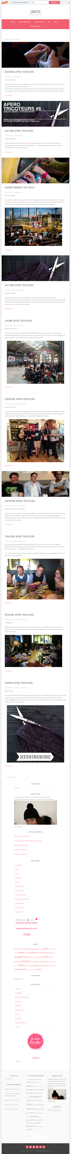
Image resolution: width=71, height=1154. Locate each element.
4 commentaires (17, 76)
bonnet (21, 952)
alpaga (32, 949)
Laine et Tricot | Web (20, 895)
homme (25, 961)
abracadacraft (18, 949)
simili (47, 966)
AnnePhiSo (18, 1001)
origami (27, 965)
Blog (55, 22)
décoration (17, 962)
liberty (49, 961)
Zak (12, 700)
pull (39, 966)
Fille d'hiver (18, 1006)
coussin (52, 957)
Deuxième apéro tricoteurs (19, 614)
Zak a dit (24, 200)
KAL (49, 22)
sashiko (43, 965)
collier (34, 957)
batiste (50, 949)
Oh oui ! (54, 2)
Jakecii (35, 11)
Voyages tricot (39, 22)
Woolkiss (31, 200)
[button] (35, 2)
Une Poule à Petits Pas (21, 1023)
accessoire (25, 949)
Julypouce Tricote (19, 1010)
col (31, 957)
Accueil (12, 22)
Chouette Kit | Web (20, 886)
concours (39, 957)
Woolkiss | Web (19, 912)
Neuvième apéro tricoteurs (19, 71)
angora (41, 949)
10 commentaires (18, 325)
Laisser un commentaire (18, 290)
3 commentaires (17, 192)
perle (36, 965)
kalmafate (36, 962)
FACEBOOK (35, 1058)
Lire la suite (9, 95)
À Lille (16, 869)
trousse (22, 969)
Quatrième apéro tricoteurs (20, 501)
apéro (46, 948)
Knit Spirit (17, 1014)
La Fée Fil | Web (19, 890)
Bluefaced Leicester (39, 1086)
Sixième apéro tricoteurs (18, 320)
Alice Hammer (18, 993)
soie (50, 966)
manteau (16, 965)
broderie (39, 953)
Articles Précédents (11, 777)
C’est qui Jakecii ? (35, 26)
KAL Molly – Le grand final (20, 850)
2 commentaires (18, 135)
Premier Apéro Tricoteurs (19, 682)
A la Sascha (18, 989)
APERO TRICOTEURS (24, 22)
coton (46, 956)
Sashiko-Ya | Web (19, 907)
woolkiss (39, 969)
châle (28, 957)
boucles (26, 953)
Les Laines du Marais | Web (22, 899)
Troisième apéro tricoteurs (20, 536)
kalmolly (41, 961)
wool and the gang (32, 969)
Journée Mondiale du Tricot (20, 187)
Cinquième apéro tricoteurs (20, 399)
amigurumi (37, 949)
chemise (54, 952)
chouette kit (20, 956)
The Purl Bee (18, 1018)
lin (52, 961)
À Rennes (17, 882)
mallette (54, 961)
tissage (16, 969)
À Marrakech (18, 878)
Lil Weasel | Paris (19, 903)
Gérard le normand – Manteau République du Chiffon (28, 841)
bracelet (32, 952)
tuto (26, 969)
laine (46, 961)
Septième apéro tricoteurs (19, 285)
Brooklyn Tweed (48, 953)
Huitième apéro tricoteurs (19, 130)
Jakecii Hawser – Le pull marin (22, 836)
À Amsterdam (18, 865)
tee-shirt (54, 966)
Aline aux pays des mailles (22, 997)
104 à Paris (28, 143)
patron (31, 966)
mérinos (22, 965)
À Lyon (16, 873)
